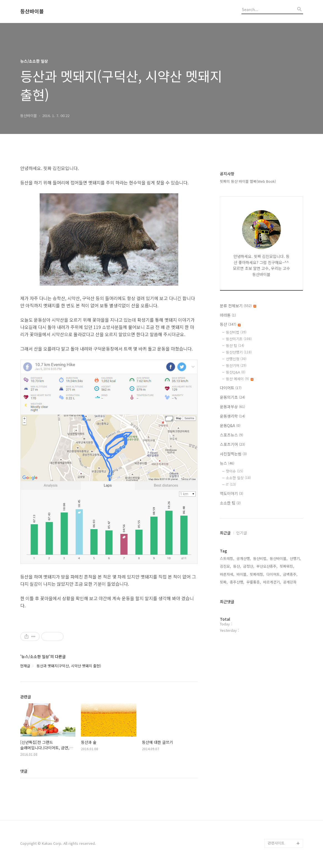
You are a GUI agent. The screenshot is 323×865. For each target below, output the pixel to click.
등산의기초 (239, 338)
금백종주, (290, 574)
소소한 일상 (238, 477)
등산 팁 (235, 345)
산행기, (295, 558)
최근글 (225, 533)
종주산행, (237, 582)
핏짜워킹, (287, 566)
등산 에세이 (239, 378)
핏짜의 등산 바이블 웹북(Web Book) (248, 181)
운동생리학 (232, 416)
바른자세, (227, 574)
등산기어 (236, 365)
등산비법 (236, 332)
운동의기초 (232, 397)
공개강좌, (290, 582)
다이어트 (230, 387)
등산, (237, 566)
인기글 (241, 533)
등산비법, (260, 558)
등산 (230, 324)
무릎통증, (253, 582)
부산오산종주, (267, 566)
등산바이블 (32, 11)
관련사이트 (276, 843)
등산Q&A (235, 372)
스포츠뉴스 (231, 435)
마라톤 (228, 315)
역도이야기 (231, 493)
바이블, (242, 574)
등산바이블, (279, 558)
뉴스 (227, 463)
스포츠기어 (232, 444)
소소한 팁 (230, 503)
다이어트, (273, 574)
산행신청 (236, 358)
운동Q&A (230, 425)
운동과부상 (232, 406)
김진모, (225, 566)
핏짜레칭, (257, 574)
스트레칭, (227, 558)
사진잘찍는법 (233, 453)
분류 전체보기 (238, 305)
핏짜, (224, 582)
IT (231, 484)
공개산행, (243, 558)
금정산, (248, 566)
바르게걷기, (272, 582)
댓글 (23, 771)
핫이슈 (234, 471)
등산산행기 (239, 352)
